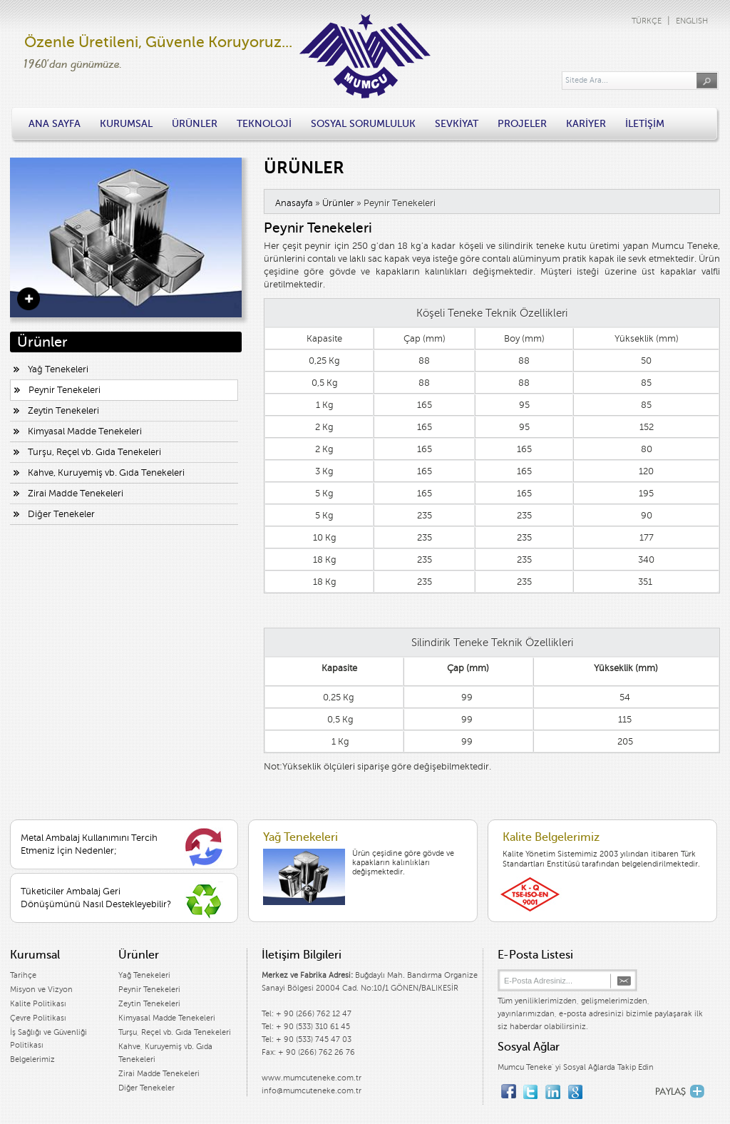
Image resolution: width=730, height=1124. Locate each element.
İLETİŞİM (644, 123)
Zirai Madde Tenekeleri (75, 494)
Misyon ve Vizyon (41, 989)
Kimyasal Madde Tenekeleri (85, 431)
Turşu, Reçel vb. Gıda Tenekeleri (94, 452)
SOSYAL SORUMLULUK (363, 123)
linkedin (553, 1088)
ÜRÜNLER (194, 123)
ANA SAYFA (55, 123)
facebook (509, 1088)
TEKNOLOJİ (264, 123)
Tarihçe (23, 975)
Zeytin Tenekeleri (63, 411)
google (575, 1088)
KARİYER (586, 123)
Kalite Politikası (38, 1003)
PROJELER (522, 123)
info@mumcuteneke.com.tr (311, 1090)
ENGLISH (692, 21)
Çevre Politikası (38, 1018)
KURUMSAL (126, 123)
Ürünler (338, 203)
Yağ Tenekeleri (58, 369)
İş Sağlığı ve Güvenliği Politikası (48, 1039)
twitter (531, 1088)
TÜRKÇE (647, 21)
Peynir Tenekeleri (65, 390)
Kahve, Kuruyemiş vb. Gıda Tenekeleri (106, 473)
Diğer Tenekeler (61, 514)
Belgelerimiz (32, 1059)
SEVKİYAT (456, 123)
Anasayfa (294, 203)
